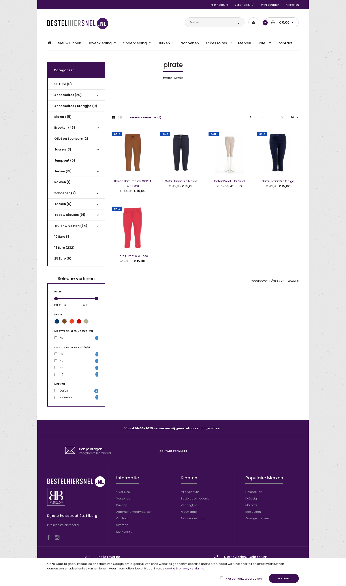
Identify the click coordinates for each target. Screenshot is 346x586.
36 (61, 354)
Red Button (253, 512)
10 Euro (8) (62, 236)
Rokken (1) (62, 182)
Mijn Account (219, 5)
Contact (122, 518)
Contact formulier (173, 451)
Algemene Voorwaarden (134, 512)
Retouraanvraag (193, 518)
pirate (178, 77)
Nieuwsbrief (189, 512)
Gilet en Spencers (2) (71, 138)
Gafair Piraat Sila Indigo (278, 181)
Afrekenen (292, 5)
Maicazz (251, 505)
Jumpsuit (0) (64, 160)
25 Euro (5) (62, 258)
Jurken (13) (63, 171)
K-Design (252, 498)
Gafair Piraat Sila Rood (132, 256)
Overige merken (257, 518)
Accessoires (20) (68, 95)
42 (61, 361)
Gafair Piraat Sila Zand (229, 181)
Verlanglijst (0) (244, 5)
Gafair (64, 390)
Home (167, 77)
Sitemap (122, 525)
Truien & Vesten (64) (70, 226)
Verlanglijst (189, 505)
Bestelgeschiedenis (195, 498)
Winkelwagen (270, 5)
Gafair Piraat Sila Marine (181, 181)
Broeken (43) (64, 127)
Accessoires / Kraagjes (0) (75, 106)
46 (61, 374)
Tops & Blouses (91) (69, 215)
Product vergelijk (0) (145, 117)
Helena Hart (68, 397)
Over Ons (123, 492)
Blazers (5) (63, 117)
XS (61, 338)
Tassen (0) (63, 204)
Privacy (121, 505)
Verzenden (124, 498)
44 (62, 368)
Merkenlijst (124, 531)
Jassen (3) (62, 149)
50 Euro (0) (63, 84)
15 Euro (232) (64, 247)
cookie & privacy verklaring (184, 568)
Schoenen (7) (65, 193)
